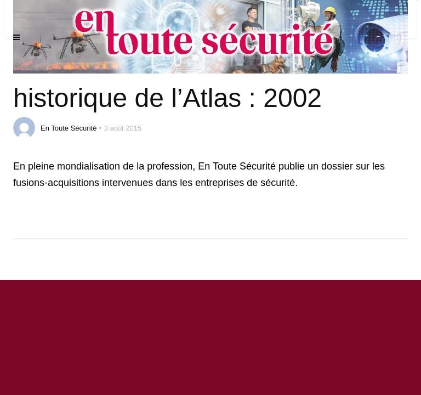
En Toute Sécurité (68, 128)
